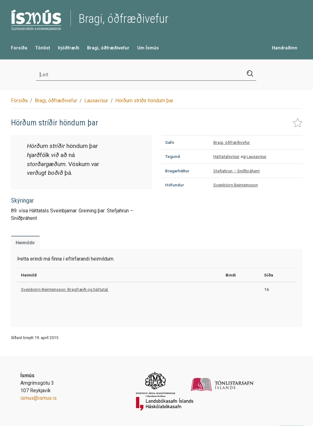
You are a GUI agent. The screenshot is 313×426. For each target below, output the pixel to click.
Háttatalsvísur (226, 156)
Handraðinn (284, 48)
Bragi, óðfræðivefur (108, 48)
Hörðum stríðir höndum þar (144, 101)
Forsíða (19, 48)
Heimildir (25, 243)
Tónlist (42, 48)
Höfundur (174, 184)
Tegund (172, 156)
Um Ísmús (148, 48)
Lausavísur (96, 101)
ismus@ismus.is (38, 398)
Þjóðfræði (68, 48)
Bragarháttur (177, 170)
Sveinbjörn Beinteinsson (235, 184)
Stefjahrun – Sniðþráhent (236, 170)
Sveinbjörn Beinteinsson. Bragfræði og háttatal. (65, 289)
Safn (169, 142)
